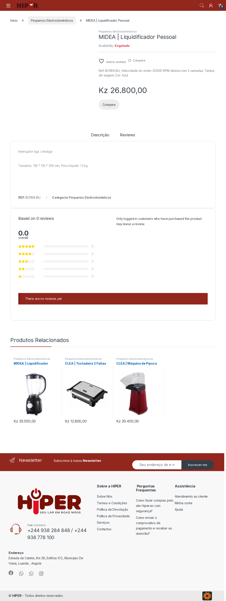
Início (14, 20)
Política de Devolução (112, 509)
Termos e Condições (112, 503)
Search (201, 5)
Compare (139, 60)
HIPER (17, 595)
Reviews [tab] (127, 135)
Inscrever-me (197, 465)
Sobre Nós (104, 496)
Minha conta (183, 503)
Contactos (104, 529)
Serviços (103, 522)
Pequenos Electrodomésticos (52, 20)
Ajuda (179, 509)
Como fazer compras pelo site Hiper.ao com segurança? (154, 505)
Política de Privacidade (113, 516)
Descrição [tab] (100, 135)
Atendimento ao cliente (191, 496)
